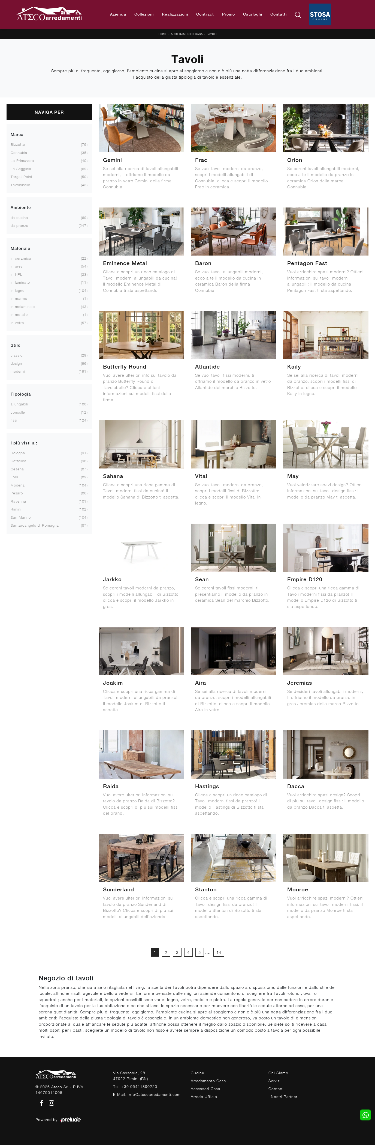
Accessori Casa (205, 1088)
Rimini (16, 509)
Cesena (17, 469)
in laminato (20, 282)
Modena (18, 485)
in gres (17, 266)
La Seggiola (21, 169)
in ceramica (21, 258)
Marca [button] (17, 134)
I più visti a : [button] (24, 443)
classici (17, 355)
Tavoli (211, 33)
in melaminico (23, 306)
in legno (18, 290)
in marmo (19, 298)
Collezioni (144, 14)
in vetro (17, 323)
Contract (205, 14)
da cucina (19, 217)
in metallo (19, 314)
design (16, 363)
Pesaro (17, 493)
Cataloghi (252, 14)
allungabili (19, 404)
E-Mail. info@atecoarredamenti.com (147, 1094)
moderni (18, 371)
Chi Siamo (278, 1072)
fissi (14, 420)
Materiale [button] (20, 248)
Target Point (21, 176)
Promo (228, 14)
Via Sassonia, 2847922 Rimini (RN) (130, 1075)
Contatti (278, 14)
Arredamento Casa (187, 33)
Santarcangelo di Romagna (35, 525)
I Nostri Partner (282, 1096)
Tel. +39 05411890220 (135, 1086)
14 (218, 952)
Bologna (18, 453)
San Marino (21, 517)
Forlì (14, 477)
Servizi (274, 1080)
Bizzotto (18, 144)
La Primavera (22, 160)
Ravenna (18, 501)
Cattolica (18, 461)
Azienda (118, 14)
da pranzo (19, 225)
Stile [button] (15, 345)
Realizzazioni (175, 14)
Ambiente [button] (21, 207)
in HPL (16, 274)
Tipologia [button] (21, 394)
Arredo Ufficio (204, 1096)
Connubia (19, 152)
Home (163, 33)
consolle (18, 412)
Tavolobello (20, 185)
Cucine (197, 1072)
